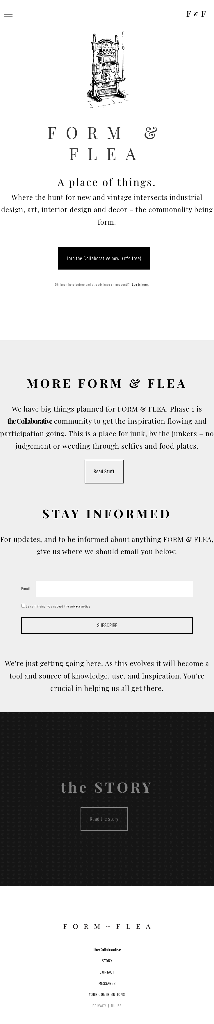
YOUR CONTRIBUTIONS (107, 994)
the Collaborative (107, 949)
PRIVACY (99, 1006)
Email (26, 589)
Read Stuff (104, 471)
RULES (116, 1006)
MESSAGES (107, 983)
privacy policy (80, 606)
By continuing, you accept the (60, 606)
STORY (107, 961)
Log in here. (140, 284)
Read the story (104, 819)
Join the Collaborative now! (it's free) (104, 258)
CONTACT (107, 972)
